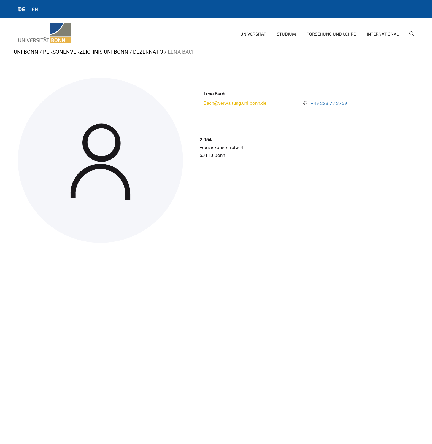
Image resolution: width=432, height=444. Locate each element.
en (35, 9)
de (21, 9)
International (383, 33)
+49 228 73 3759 (329, 103)
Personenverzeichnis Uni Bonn (85, 52)
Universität (253, 33)
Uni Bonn (26, 52)
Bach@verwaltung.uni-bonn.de (235, 103)
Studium (286, 33)
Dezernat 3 (148, 52)
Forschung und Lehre (331, 33)
